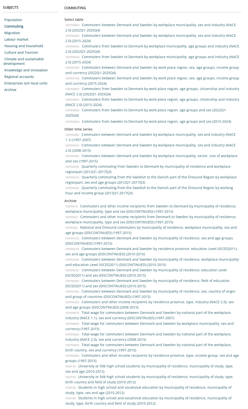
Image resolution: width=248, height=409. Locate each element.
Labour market (16, 39)
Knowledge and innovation (26, 70)
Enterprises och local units (25, 83)
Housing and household (23, 46)
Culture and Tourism (21, 52)
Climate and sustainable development (23, 61)
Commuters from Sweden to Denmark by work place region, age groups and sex (138, 110)
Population (13, 19)
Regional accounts (19, 76)
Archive (10, 89)
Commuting (13, 26)
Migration (12, 32)
